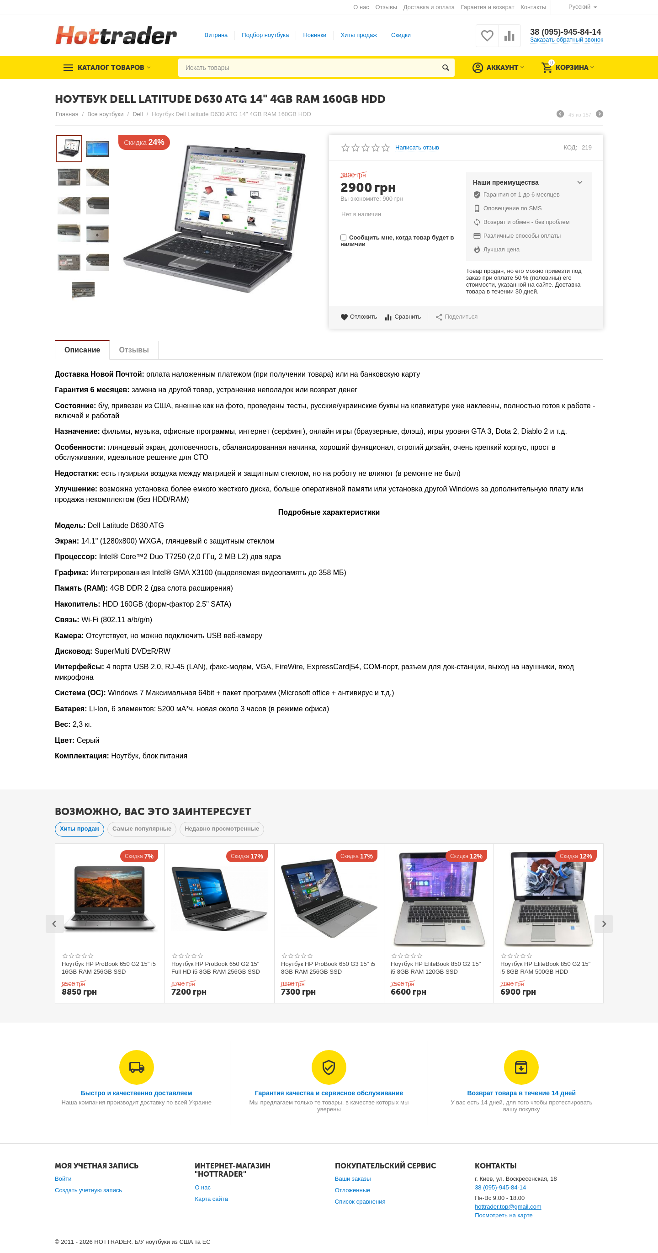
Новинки (314, 35)
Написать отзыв (417, 147)
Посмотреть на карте (504, 1215)
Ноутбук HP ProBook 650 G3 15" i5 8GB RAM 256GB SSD (328, 967)
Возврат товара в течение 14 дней (521, 1093)
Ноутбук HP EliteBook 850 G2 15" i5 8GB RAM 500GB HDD (545, 967)
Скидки (401, 35)
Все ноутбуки (105, 114)
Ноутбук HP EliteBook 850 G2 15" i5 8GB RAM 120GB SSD (436, 967)
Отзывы (387, 7)
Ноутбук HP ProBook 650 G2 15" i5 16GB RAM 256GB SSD (109, 967)
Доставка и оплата (429, 7)
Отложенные (353, 1190)
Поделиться (456, 317)
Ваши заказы (353, 1178)
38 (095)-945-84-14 (565, 32)
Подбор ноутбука (265, 35)
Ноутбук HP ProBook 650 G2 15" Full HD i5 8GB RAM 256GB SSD (215, 967)
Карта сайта (211, 1198)
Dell (138, 114)
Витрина (216, 35)
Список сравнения (360, 1201)
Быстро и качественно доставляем (136, 1093)
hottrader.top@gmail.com (508, 1206)
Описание (82, 350)
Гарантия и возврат (488, 7)
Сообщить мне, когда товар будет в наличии (397, 241)
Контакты (533, 7)
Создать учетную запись (88, 1190)
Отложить (358, 317)
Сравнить (402, 317)
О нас (361, 7)
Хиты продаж (358, 35)
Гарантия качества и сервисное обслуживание (329, 1093)
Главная (67, 114)
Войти (63, 1178)
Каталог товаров (111, 67)
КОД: (571, 147)
